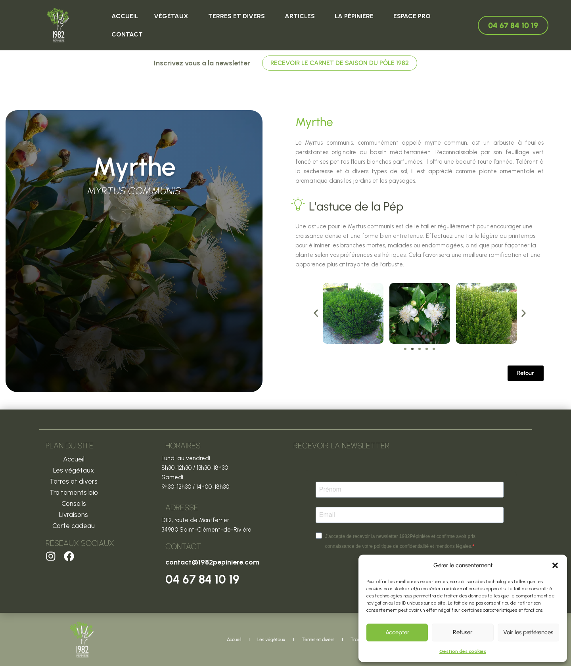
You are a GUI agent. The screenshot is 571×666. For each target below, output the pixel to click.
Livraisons (73, 515)
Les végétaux (73, 470)
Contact (127, 34)
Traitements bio (74, 492)
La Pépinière (356, 16)
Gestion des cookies (462, 651)
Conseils (73, 503)
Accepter (397, 632)
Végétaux (173, 16)
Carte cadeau (73, 526)
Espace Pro (412, 16)
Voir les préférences (528, 632)
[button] (555, 565)
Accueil (124, 16)
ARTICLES (302, 16)
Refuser (462, 632)
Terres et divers (238, 16)
